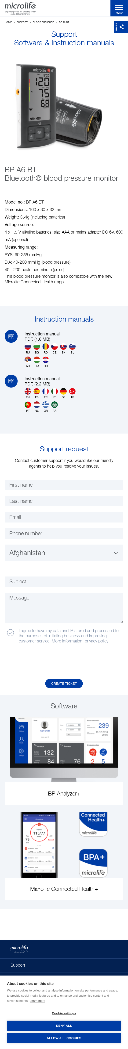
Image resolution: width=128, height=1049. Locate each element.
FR (45, 393)
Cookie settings (64, 1013)
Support (22, 22)
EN (28, 393)
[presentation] (40, 661)
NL (36, 406)
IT (54, 393)
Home (8, 22)
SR (28, 362)
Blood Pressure (43, 22)
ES (36, 393)
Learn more (37, 1001)
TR (72, 393)
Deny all (64, 1025)
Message (19, 598)
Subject (17, 581)
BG (36, 348)
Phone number (25, 533)
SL (72, 348)
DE (63, 393)
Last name (21, 501)
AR (54, 406)
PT (28, 406)
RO (45, 348)
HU (36, 362)
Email (15, 517)
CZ (54, 348)
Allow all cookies (64, 1038)
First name (21, 485)
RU (28, 348)
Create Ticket (64, 683)
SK (63, 348)
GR (45, 406)
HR (45, 362)
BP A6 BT (64, 22)
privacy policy (96, 641)
